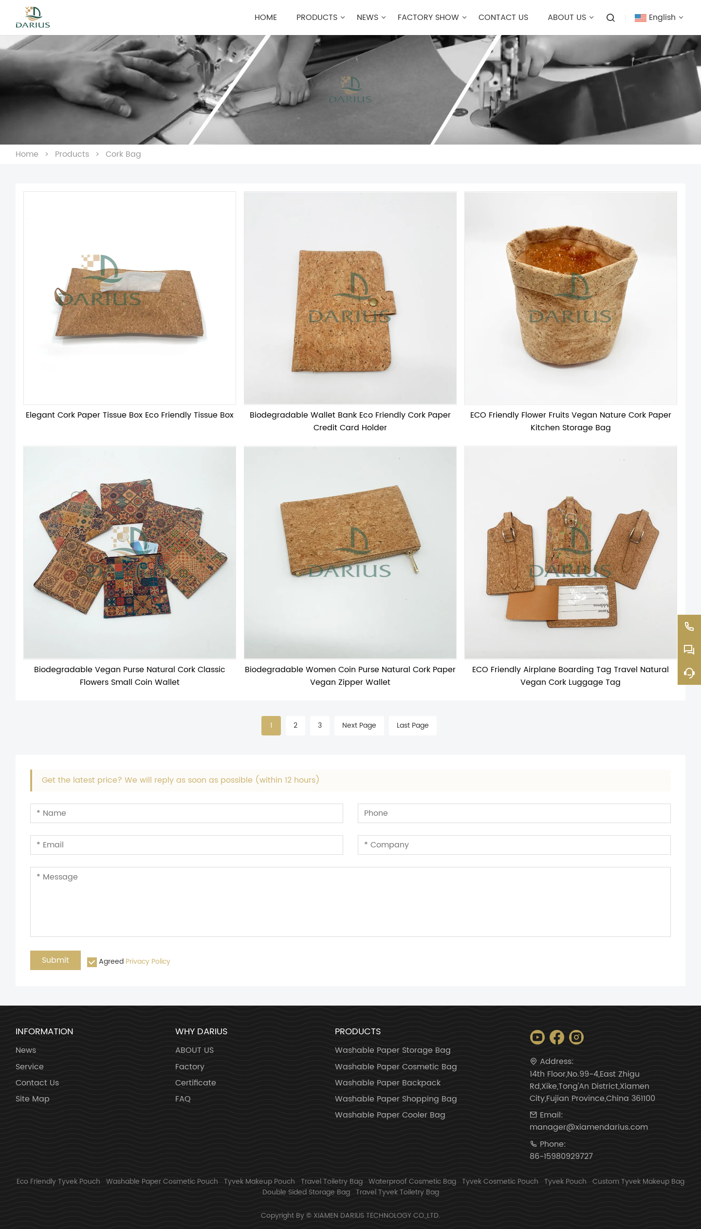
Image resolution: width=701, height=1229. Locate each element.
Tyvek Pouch (565, 1181)
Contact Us (37, 1083)
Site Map (33, 1099)
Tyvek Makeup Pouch (259, 1181)
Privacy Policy (148, 961)
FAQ (183, 1099)
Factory (189, 1067)
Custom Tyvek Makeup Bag (638, 1181)
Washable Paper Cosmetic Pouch (162, 1181)
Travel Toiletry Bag (332, 1181)
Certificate (195, 1083)
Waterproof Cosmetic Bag (412, 1181)
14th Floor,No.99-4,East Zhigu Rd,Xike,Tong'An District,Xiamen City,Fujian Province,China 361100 (592, 1086)
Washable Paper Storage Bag (393, 1051)
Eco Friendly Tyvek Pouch (58, 1181)
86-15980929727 (561, 1157)
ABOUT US (194, 1051)
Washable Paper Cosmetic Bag (396, 1067)
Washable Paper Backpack (388, 1083)
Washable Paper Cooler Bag (390, 1115)
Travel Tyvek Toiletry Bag (397, 1192)
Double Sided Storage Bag (306, 1192)
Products (72, 154)
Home (27, 154)
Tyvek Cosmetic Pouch (500, 1181)
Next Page (359, 725)
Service (30, 1067)
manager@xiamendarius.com (589, 1127)
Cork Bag (123, 154)
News (26, 1051)
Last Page (413, 725)
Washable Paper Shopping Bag (396, 1099)
